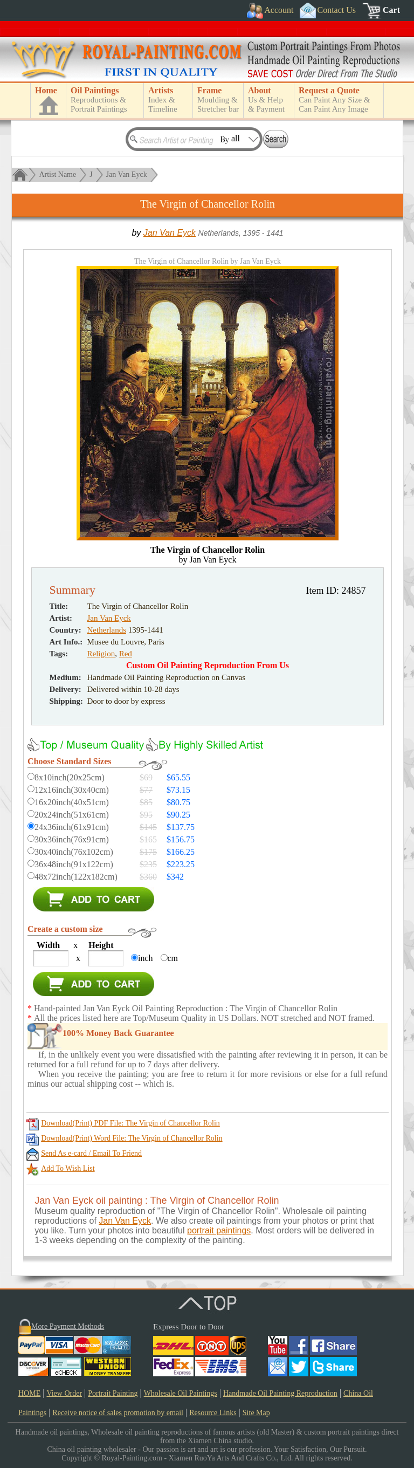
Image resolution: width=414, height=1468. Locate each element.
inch (145, 958)
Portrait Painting (112, 1393)
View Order (64, 1393)
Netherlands (106, 630)
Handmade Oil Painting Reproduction (280, 1393)
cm (173, 958)
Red (125, 653)
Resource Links (212, 1413)
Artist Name (57, 174)
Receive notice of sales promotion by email (117, 1413)
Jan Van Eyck (126, 174)
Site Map (256, 1413)
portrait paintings (219, 1230)
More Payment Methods (67, 1326)
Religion (101, 653)
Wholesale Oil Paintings (180, 1393)
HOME (29, 1393)
